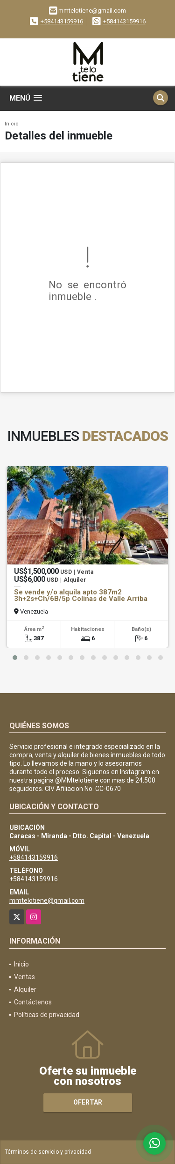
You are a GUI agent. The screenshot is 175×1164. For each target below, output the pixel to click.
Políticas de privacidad (46, 1014)
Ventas (24, 977)
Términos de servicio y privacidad (48, 1152)
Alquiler (25, 989)
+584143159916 (62, 21)
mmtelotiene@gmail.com (46, 900)
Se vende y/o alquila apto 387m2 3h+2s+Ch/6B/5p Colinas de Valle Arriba (80, 595)
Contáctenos (33, 1002)
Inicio (12, 124)
